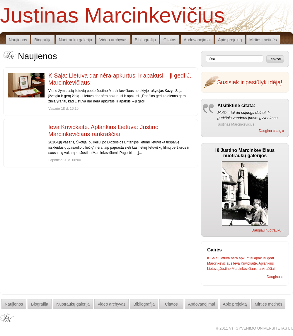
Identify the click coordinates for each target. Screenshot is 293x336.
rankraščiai (266, 269)
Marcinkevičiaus (219, 263)
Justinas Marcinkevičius (112, 14)
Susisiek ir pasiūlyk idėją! (249, 82)
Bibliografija (145, 39)
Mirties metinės (263, 39)
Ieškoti (275, 59)
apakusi (260, 258)
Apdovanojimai (197, 39)
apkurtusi (246, 258)
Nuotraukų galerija (75, 39)
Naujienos (18, 39)
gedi (270, 258)
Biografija (42, 39)
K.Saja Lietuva (218, 258)
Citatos (169, 39)
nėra (234, 258)
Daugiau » (275, 277)
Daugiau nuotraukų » (268, 230)
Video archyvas (113, 39)
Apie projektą (230, 39)
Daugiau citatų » (271, 131)
